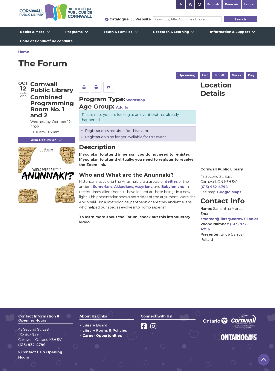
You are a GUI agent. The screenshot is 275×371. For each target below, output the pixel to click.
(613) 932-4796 (214, 187)
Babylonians (172, 187)
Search (240, 19)
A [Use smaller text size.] (181, 4)
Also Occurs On (46, 140)
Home (23, 52)
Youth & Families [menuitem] (118, 32)
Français (231, 4)
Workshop (135, 100)
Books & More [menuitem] (32, 32)
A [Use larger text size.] (190, 4)
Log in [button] (249, 4)
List (205, 75)
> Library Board (93, 325)
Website (143, 19)
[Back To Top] (264, 360)
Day (251, 75)
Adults (122, 107)
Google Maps (229, 192)
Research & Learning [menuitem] (171, 32)
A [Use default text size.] (199, 4)
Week (236, 75)
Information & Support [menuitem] (230, 32)
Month (220, 75)
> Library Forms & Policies (103, 330)
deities (171, 181)
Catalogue (119, 19)
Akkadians (123, 187)
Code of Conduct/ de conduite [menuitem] (46, 41)
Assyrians (143, 187)
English (213, 4)
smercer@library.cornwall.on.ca (229, 219)
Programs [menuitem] (74, 32)
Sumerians (103, 187)
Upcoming (187, 75)
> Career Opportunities (100, 336)
